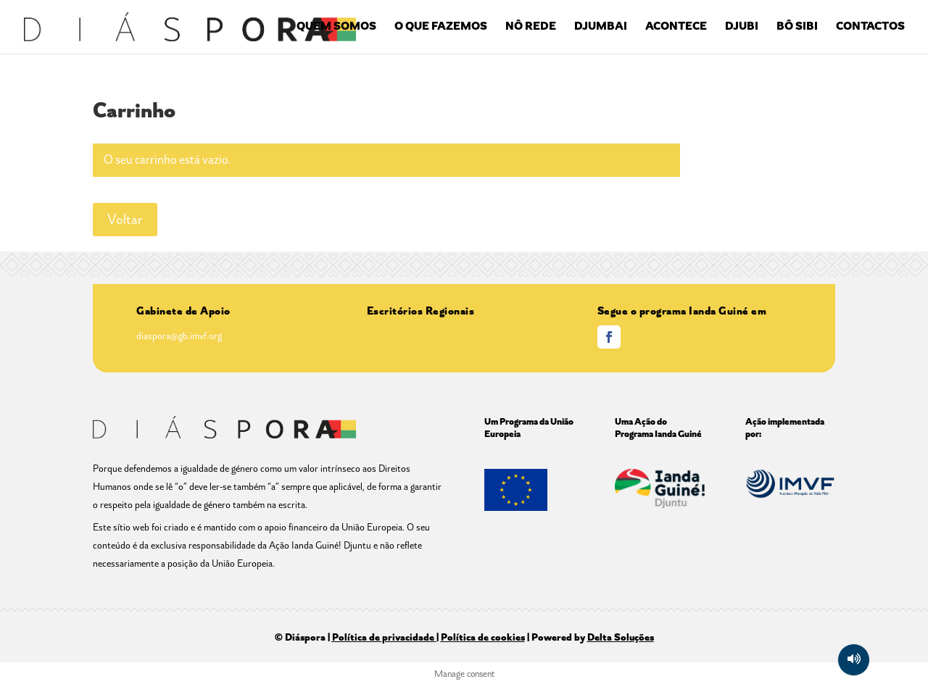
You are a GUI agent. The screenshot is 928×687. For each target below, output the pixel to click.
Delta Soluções (620, 637)
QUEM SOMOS (336, 27)
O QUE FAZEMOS (440, 27)
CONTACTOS (870, 27)
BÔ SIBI (797, 27)
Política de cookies (483, 637)
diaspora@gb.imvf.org (179, 336)
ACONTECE (676, 27)
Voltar (125, 219)
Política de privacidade (383, 637)
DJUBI (741, 27)
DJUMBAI (600, 27)
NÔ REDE (530, 27)
